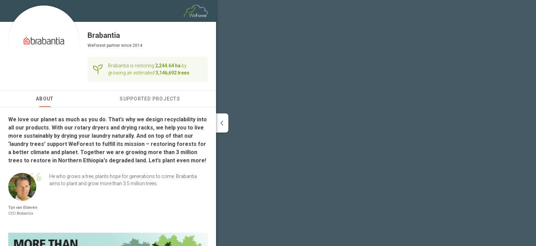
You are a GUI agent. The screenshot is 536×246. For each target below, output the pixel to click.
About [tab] (44, 98)
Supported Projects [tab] (150, 98)
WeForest (97, 45)
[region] (376, 123)
